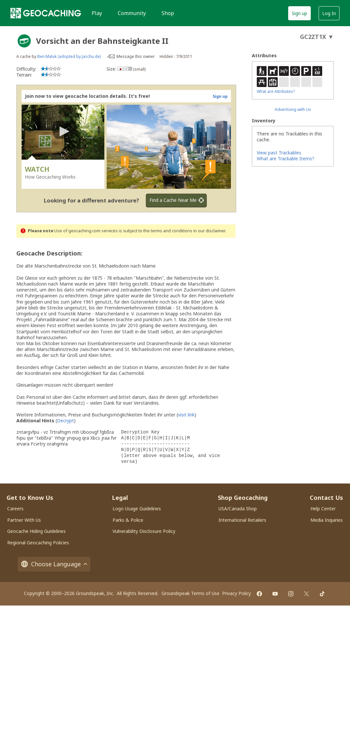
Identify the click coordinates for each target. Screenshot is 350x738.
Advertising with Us (293, 109)
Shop (168, 13)
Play (97, 13)
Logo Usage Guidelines (137, 508)
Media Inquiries (326, 520)
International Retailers (242, 520)
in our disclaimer (209, 231)
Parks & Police (128, 520)
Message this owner (135, 56)
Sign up (299, 13)
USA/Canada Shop (238, 508)
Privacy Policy (236, 593)
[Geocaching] (45, 13)
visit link (186, 415)
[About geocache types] (24, 41)
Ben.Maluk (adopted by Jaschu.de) (69, 56)
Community (132, 13)
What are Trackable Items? (285, 158)
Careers (15, 508)
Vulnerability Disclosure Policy (144, 531)
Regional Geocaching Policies (38, 542)
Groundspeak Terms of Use (190, 593)
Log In (329, 13)
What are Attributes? (276, 91)
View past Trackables (279, 152)
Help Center (323, 508)
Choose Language (54, 564)
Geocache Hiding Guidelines (36, 531)
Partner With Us (24, 520)
